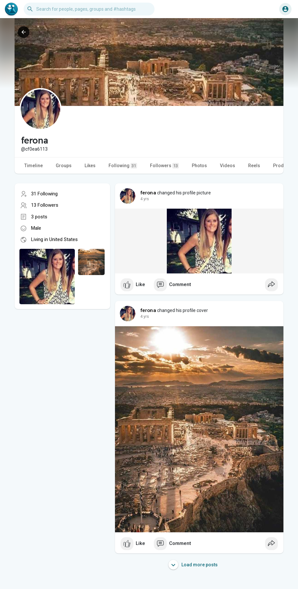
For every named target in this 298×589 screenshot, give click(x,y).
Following (123, 165)
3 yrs (144, 199)
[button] (89, 9)
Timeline (33, 165)
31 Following (44, 194)
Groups (64, 165)
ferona (148, 193)
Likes (90, 165)
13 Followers (44, 205)
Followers (164, 165)
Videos (227, 165)
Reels (254, 165)
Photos (199, 165)
